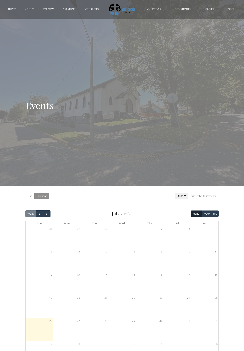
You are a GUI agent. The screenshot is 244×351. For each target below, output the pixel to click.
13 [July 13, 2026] (78, 274)
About (29, 9)
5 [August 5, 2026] (134, 344)
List (30, 196)
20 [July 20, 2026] (78, 297)
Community (183, 9)
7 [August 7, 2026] (189, 344)
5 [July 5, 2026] (51, 251)
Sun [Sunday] (39, 223)
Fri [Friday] (177, 223)
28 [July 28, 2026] (105, 320)
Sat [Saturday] (204, 223)
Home (12, 9)
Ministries (91, 9)
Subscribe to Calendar (203, 196)
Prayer (209, 9)
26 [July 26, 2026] (50, 320)
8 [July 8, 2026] (134, 251)
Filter (181, 196)
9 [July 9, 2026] (161, 251)
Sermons (69, 9)
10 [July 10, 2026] (188, 251)
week (207, 213)
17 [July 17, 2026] (188, 274)
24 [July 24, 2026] (188, 297)
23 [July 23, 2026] (160, 297)
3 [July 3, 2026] (189, 228)
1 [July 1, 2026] (134, 228)
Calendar (154, 9)
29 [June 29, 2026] (78, 228)
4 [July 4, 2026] (217, 228)
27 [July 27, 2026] (78, 320)
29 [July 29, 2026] (133, 320)
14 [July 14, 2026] (105, 274)
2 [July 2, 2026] (161, 228)
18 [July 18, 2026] (216, 274)
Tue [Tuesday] (94, 223)
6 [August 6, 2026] (161, 344)
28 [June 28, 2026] (50, 228)
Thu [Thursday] (149, 223)
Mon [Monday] (67, 223)
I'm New (48, 9)
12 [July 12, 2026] (50, 274)
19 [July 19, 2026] (50, 297)
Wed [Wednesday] (122, 223)
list (215, 213)
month (196, 213)
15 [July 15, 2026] (133, 274)
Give (231, 9)
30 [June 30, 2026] (105, 228)
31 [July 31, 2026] (188, 320)
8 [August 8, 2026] (217, 344)
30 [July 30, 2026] (160, 320)
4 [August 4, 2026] (106, 344)
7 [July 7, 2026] (106, 251)
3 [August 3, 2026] (79, 344)
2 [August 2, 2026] (51, 344)
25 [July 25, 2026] (216, 297)
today (30, 213)
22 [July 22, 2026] (133, 297)
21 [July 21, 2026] (105, 297)
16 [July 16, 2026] (160, 274)
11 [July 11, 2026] (216, 251)
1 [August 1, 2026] (217, 320)
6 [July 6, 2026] (79, 251)
